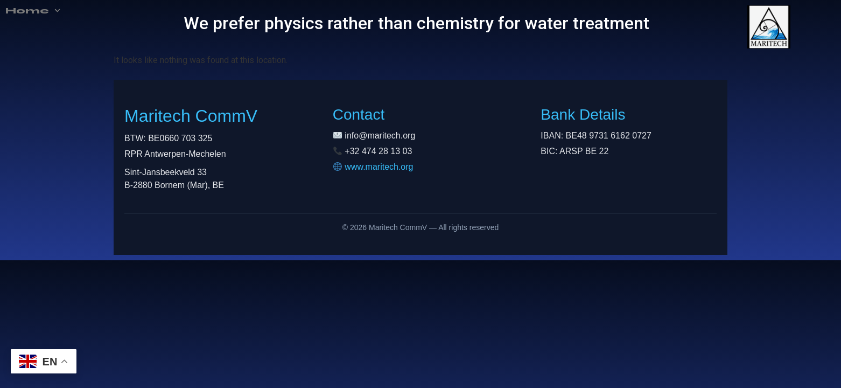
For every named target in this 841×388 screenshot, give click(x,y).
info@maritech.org (380, 135)
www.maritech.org (379, 166)
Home (29, 10)
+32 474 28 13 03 (378, 151)
